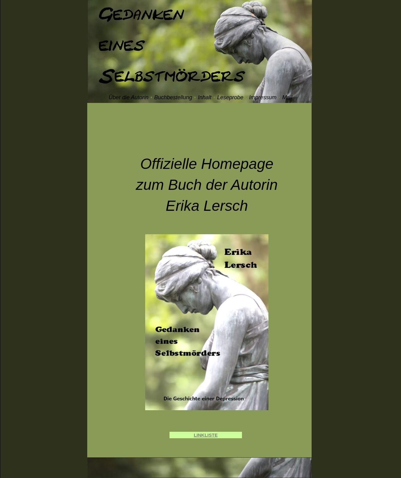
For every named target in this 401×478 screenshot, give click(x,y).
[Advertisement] (207, 130)
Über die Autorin (128, 97)
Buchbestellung (173, 97)
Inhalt (204, 97)
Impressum (262, 97)
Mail (287, 97)
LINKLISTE (206, 435)
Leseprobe (230, 97)
